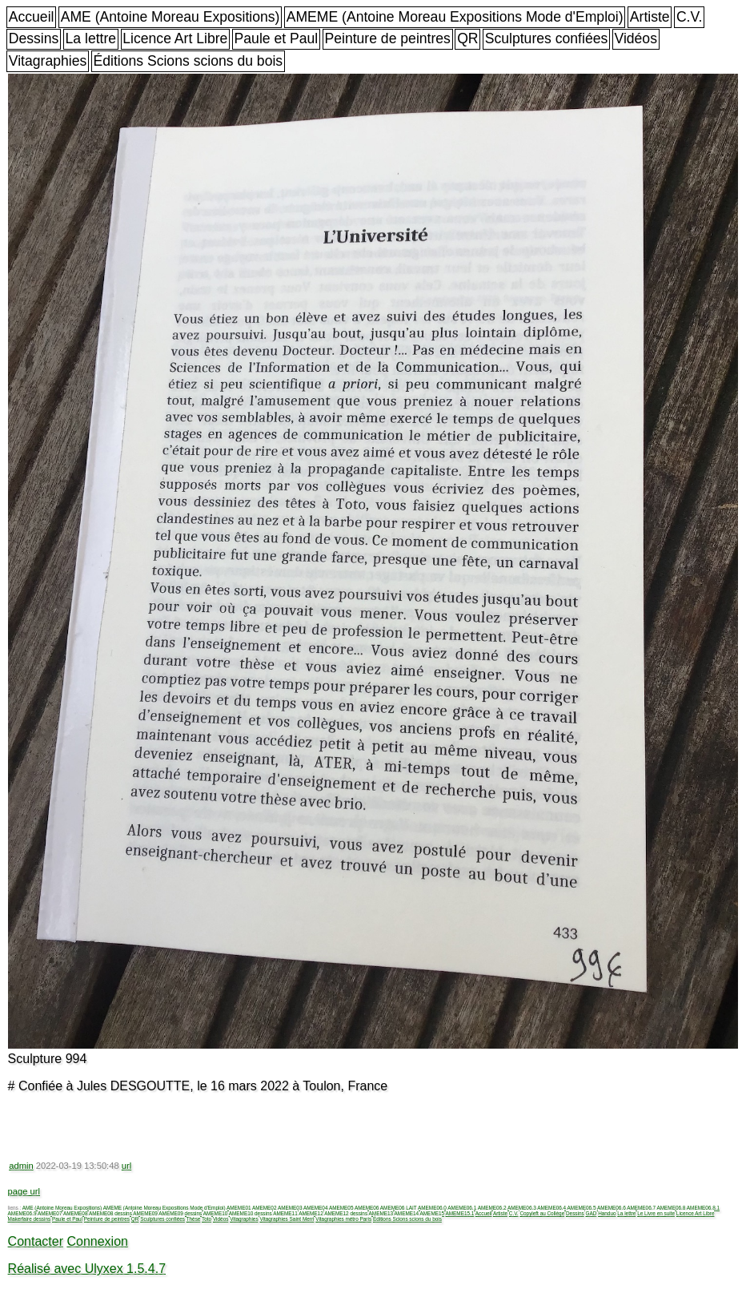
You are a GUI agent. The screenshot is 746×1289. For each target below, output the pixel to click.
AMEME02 (264, 1207)
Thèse (193, 1219)
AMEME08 (75, 1213)
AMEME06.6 (611, 1207)
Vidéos (635, 38)
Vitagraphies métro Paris (343, 1219)
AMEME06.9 (22, 1213)
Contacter (35, 1241)
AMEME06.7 (641, 1207)
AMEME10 (215, 1213)
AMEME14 (407, 1213)
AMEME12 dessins (345, 1213)
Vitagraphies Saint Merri (286, 1219)
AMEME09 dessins (180, 1213)
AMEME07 (50, 1213)
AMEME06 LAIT (398, 1207)
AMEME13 (381, 1213)
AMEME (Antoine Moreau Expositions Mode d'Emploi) (455, 17)
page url (24, 1191)
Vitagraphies (48, 61)
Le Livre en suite (656, 1213)
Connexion (97, 1241)
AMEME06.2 (492, 1207)
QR (467, 38)
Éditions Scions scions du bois (188, 61)
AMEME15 (432, 1213)
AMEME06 (367, 1207)
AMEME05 (341, 1207)
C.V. (689, 17)
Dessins (34, 38)
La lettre (91, 38)
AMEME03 (290, 1207)
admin (21, 1165)
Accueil (31, 17)
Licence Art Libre (174, 38)
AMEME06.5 (582, 1207)
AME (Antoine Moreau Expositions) (170, 17)
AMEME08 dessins (110, 1213)
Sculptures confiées (546, 38)
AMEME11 (285, 1213)
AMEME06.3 (521, 1207)
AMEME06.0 (432, 1207)
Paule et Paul (277, 38)
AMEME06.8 (671, 1207)
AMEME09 (145, 1213)
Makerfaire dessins (29, 1219)
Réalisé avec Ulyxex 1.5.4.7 (87, 1268)
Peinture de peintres (387, 38)
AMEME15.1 (460, 1213)
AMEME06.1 (461, 1207)
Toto (206, 1219)
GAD (590, 1213)
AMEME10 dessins (250, 1213)
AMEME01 (239, 1207)
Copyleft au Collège (541, 1213)
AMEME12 (311, 1213)
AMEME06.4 (551, 1207)
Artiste (650, 17)
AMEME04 (315, 1207)
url (126, 1165)
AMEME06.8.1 (703, 1207)
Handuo (607, 1213)
